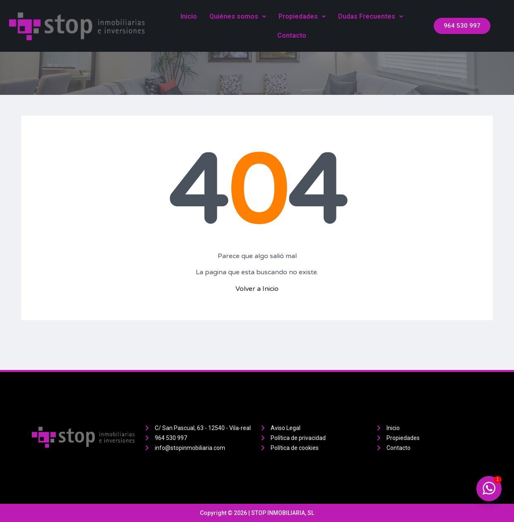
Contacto (291, 35)
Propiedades (302, 16)
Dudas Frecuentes (370, 16)
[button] (462, 26)
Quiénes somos (237, 16)
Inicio (188, 16)
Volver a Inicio (257, 289)
